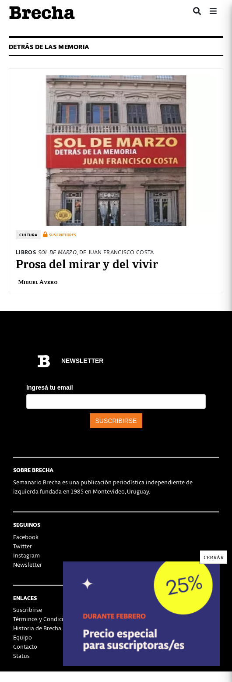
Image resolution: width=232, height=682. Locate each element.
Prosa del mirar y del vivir (87, 263)
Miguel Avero (38, 281)
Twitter (22, 546)
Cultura (28, 235)
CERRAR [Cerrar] (214, 558)
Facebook (26, 537)
